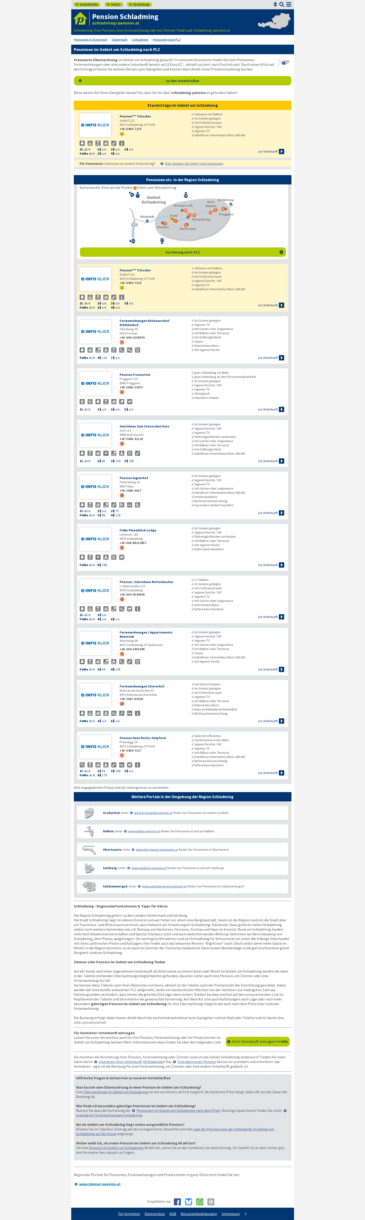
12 (122, 134)
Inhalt (113, 4)
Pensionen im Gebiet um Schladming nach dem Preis (178, 1110)
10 (122, 703)
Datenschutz (155, 1213)
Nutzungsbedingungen (199, 1213)
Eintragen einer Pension (197, 1061)
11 (122, 495)
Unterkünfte (86, 4)
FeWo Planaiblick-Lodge (138, 530)
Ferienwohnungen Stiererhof (142, 686)
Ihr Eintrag (139, 4)
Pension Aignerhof (134, 478)
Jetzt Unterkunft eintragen (259, 1041)
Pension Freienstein (135, 375)
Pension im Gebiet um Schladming (116, 1147)
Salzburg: (110, 868)
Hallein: (108, 831)
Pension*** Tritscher (135, 116)
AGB (172, 1213)
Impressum (231, 1213)
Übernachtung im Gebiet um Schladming (116, 1092)
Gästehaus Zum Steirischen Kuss (144, 426)
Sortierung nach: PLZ (224, 252)
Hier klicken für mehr (194, 163)
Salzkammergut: (115, 886)
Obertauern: (112, 849)
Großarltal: (111, 813)
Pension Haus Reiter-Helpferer (143, 738)
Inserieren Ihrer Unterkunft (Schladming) (131, 1061)
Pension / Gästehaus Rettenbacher (146, 582)
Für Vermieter (129, 1213)
